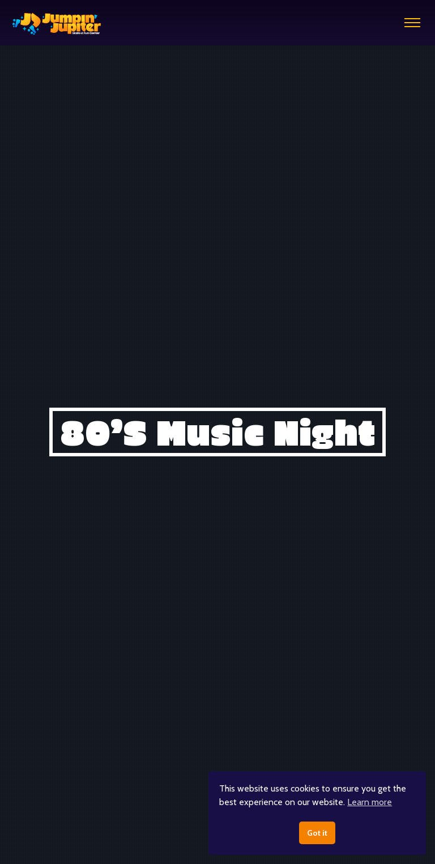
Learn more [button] (369, 802)
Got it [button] (317, 833)
